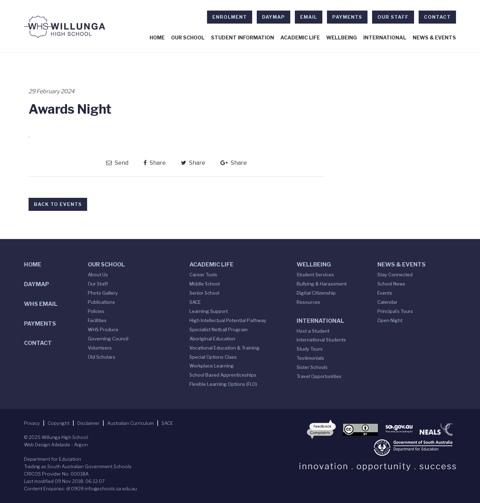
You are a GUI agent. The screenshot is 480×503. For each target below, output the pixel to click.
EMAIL (308, 17)
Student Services (315, 274)
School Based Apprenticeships (222, 375)
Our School (188, 37)
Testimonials (310, 358)
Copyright (58, 423)
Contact (437, 17)
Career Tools (203, 274)
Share (155, 163)
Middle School (204, 284)
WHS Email (40, 304)
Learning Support (208, 311)
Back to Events (58, 204)
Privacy (32, 423)
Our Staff (393, 17)
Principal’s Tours (395, 311)
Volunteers (100, 348)
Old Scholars (101, 357)
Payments (347, 17)
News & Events (434, 37)
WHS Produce (103, 329)
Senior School (204, 293)
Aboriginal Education (212, 338)
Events (384, 293)
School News (391, 284)
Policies (96, 311)
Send (117, 163)
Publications (101, 302)
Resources (308, 302)
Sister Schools (312, 367)
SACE (195, 302)
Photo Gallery (103, 293)
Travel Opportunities (319, 376)
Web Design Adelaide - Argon (56, 444)
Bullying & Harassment (322, 284)
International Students (321, 339)
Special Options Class (213, 357)
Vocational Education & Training (224, 348)
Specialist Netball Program (218, 329)
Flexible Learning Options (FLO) (223, 384)
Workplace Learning (211, 366)
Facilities (97, 320)
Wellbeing (341, 37)
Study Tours (310, 349)
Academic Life (300, 37)
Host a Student (313, 331)
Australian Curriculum (130, 423)
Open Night (389, 320)
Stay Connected (395, 274)
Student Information (242, 37)
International (384, 37)
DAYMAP (273, 17)
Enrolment (229, 17)
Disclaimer (88, 423)
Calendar (387, 302)
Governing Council (108, 338)
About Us (98, 274)
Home (157, 37)
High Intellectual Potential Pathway (227, 320)
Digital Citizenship (316, 293)
